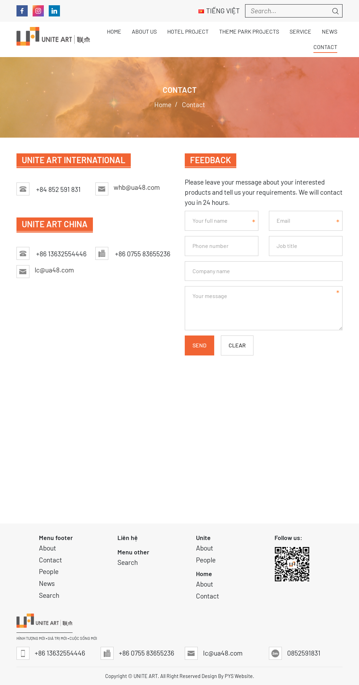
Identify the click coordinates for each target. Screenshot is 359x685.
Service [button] (300, 31)
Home (204, 573)
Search (49, 595)
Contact (50, 560)
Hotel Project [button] (188, 31)
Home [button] (114, 31)
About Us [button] (144, 31)
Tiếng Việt (219, 11)
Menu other (133, 552)
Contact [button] (325, 46)
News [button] (329, 31)
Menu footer (56, 537)
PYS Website (239, 676)
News (47, 583)
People (49, 571)
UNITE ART (146, 676)
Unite (203, 537)
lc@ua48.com (54, 270)
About (47, 548)
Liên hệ (127, 537)
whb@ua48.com (137, 187)
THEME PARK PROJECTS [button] (249, 31)
